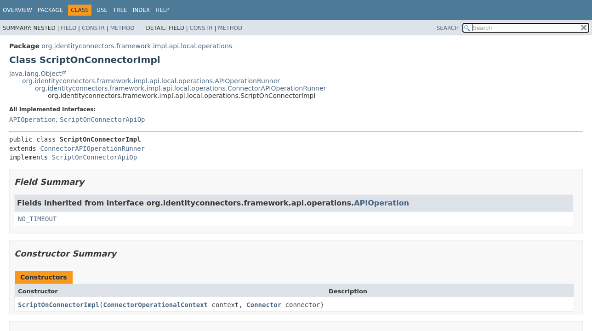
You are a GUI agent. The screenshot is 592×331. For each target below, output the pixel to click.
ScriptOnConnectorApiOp (102, 119)
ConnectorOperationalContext (155, 304)
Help (162, 10)
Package (50, 10)
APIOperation (32, 119)
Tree (120, 10)
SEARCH (448, 28)
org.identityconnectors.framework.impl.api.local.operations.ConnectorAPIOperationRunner (180, 88)
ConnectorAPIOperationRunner (92, 148)
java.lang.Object (35, 73)
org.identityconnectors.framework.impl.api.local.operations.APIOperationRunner (151, 81)
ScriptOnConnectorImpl (58, 304)
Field (68, 28)
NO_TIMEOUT (37, 219)
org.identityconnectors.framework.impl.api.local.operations (136, 46)
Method (122, 28)
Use (102, 10)
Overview (17, 10)
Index (141, 10)
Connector (263, 304)
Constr (93, 28)
